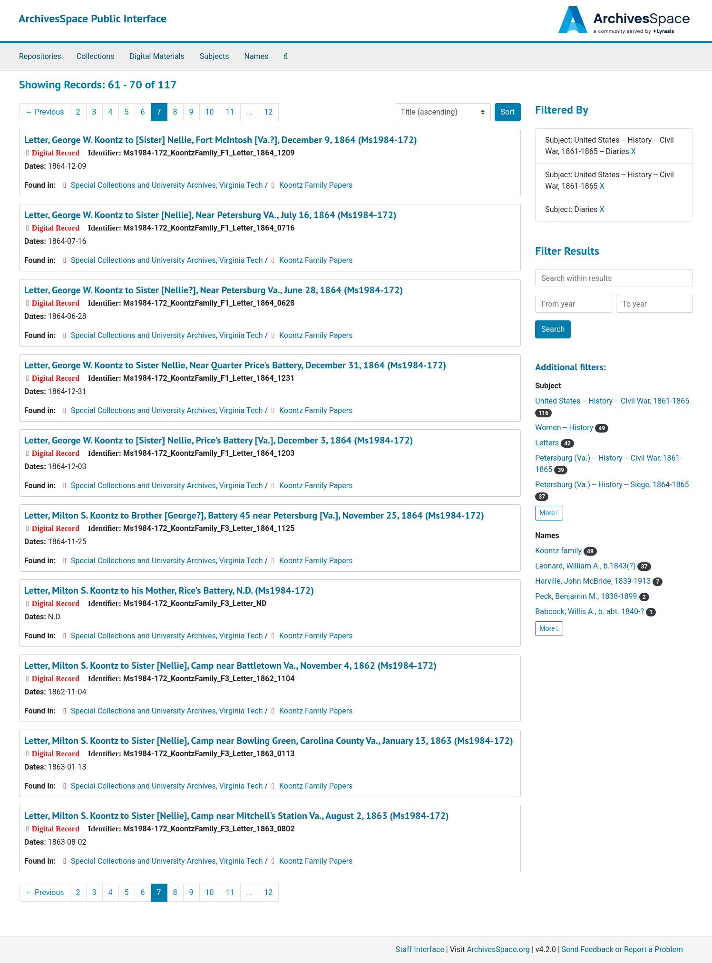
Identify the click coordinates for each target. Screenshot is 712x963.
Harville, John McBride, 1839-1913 (599, 581)
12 (268, 111)
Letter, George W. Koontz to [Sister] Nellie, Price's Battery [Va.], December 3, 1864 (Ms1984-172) (218, 440)
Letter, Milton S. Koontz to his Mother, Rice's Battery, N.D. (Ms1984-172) (169, 590)
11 (230, 111)
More (549, 513)
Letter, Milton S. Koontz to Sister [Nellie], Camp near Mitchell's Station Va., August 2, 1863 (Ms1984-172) (236, 815)
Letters (554, 442)
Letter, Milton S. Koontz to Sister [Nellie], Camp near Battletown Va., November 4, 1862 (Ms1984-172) (230, 665)
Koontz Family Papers (316, 185)
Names (256, 56)
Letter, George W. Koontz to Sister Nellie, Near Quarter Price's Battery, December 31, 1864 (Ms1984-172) (235, 365)
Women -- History (571, 427)
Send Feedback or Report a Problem (622, 949)
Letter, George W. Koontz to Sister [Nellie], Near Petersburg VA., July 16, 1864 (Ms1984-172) (210, 215)
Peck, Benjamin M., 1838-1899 (592, 596)
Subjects (214, 56)
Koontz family (566, 550)
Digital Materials (157, 56)
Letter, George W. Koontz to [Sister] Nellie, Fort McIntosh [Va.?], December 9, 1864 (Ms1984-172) (220, 140)
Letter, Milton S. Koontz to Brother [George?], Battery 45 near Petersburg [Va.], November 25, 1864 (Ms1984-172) (254, 515)
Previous (44, 111)
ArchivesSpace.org (498, 949)
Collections (96, 56)
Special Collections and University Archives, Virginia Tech (167, 185)
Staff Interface (420, 949)
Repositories (40, 56)
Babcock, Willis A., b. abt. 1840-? (595, 611)
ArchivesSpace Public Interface (92, 18)
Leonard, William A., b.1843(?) (593, 565)
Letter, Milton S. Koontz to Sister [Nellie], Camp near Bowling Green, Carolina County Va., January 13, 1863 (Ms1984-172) (268, 740)
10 (209, 111)
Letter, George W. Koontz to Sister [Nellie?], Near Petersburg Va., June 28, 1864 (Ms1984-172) (213, 290)
